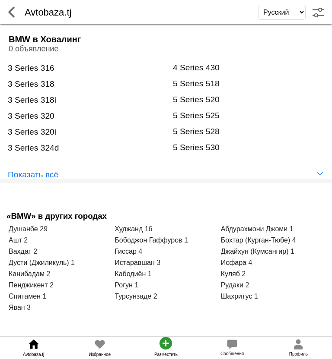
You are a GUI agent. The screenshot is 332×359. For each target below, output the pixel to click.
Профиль (298, 354)
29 (44, 229)
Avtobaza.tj (33, 354)
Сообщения (232, 353)
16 (149, 229)
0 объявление (33, 48)
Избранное (100, 354)
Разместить (166, 354)
